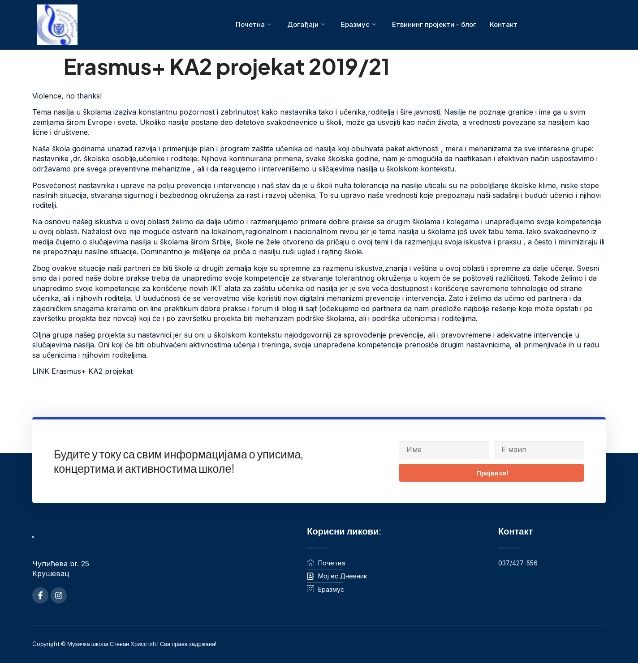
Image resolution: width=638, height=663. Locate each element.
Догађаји (305, 25)
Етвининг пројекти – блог (434, 24)
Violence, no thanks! (67, 95)
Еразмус (358, 25)
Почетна (253, 25)
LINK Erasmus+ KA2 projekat (82, 371)
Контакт (503, 24)
